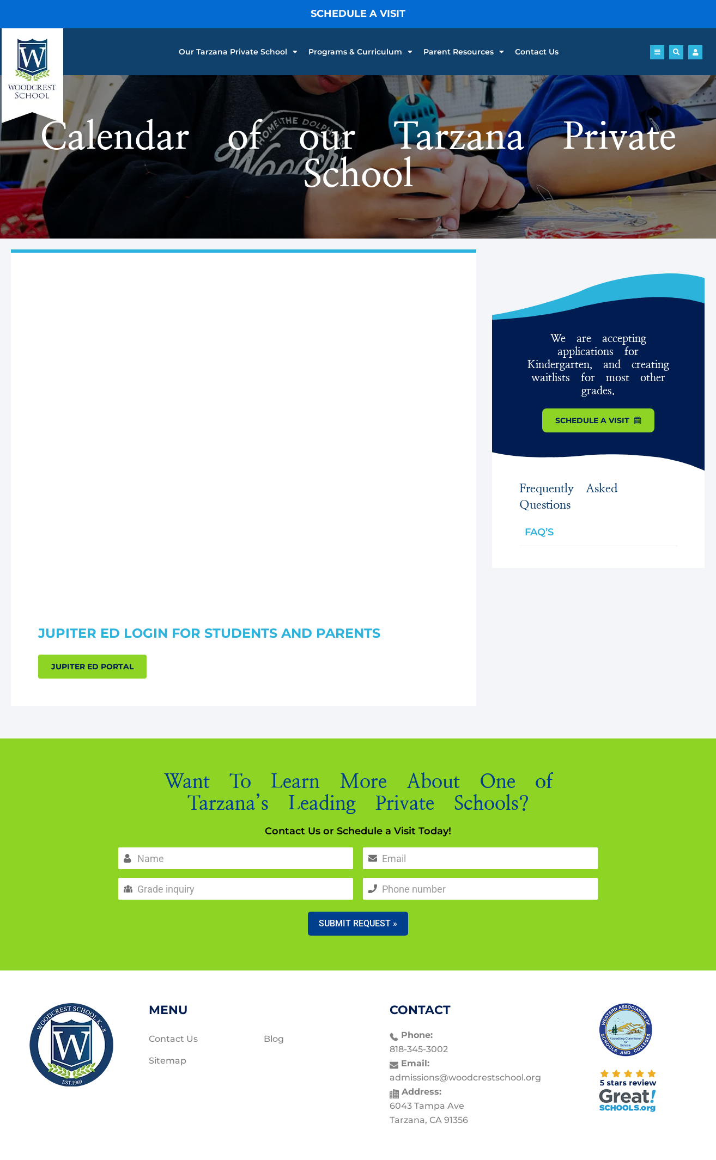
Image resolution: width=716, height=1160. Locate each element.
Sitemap (167, 1060)
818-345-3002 (419, 1049)
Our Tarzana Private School (238, 51)
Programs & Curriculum (360, 51)
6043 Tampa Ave (427, 1106)
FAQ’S (539, 532)
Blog (274, 1039)
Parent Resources (463, 51)
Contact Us (537, 52)
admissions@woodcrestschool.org (465, 1077)
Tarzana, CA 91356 (429, 1120)
